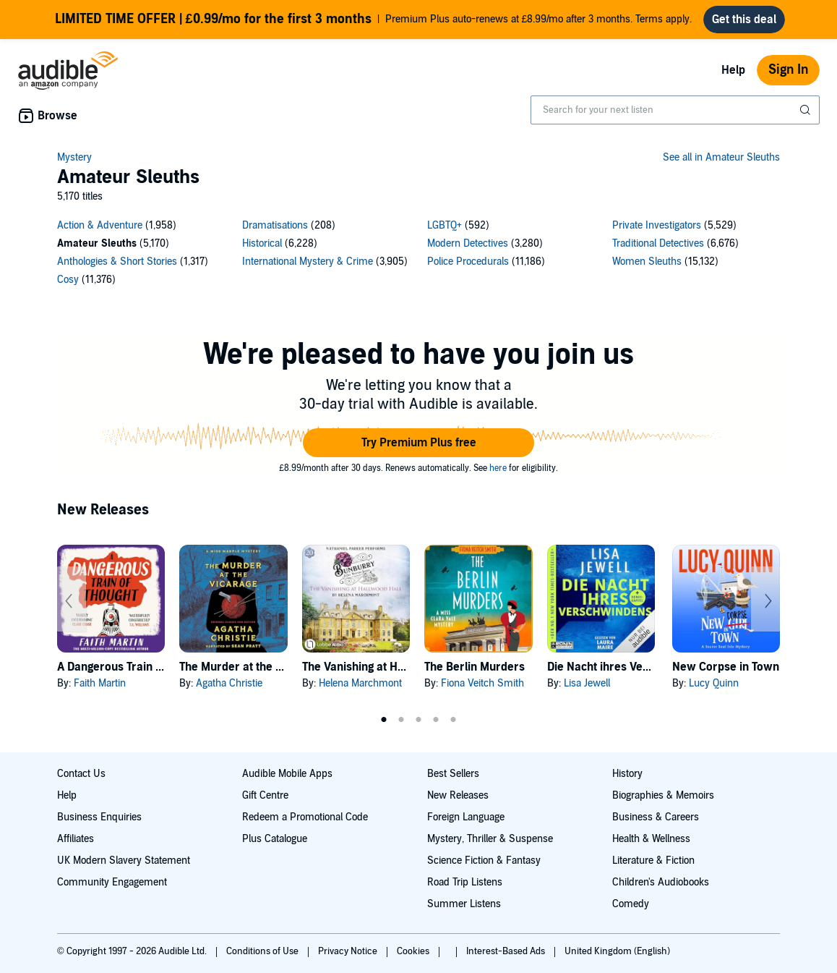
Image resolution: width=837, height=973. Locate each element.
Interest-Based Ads (506, 951)
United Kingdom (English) (617, 951)
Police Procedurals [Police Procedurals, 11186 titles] (468, 261)
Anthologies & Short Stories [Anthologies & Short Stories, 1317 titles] (117, 261)
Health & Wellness (651, 839)
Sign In (788, 69)
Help (733, 70)
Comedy (630, 904)
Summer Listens (464, 904)
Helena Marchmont (360, 683)
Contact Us (81, 774)
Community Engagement (112, 882)
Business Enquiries (99, 817)
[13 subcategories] (418, 254)
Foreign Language (466, 817)
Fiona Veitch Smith (482, 683)
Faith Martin (100, 683)
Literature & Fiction (653, 860)
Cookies (414, 951)
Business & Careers (655, 817)
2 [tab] (401, 720)
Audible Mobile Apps (287, 774)
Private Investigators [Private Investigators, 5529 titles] (656, 225)
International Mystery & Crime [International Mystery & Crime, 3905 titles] (307, 261)
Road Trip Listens (464, 882)
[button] (418, 442)
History (627, 774)
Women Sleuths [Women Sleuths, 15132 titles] (647, 261)
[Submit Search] (807, 109)
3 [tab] (418, 720)
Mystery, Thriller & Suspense (490, 839)
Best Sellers (453, 774)
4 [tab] (436, 720)
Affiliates (75, 839)
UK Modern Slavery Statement (123, 860)
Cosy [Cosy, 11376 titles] (68, 279)
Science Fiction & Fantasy (484, 860)
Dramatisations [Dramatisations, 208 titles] (275, 225)
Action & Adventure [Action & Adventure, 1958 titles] (99, 225)
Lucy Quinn (714, 683)
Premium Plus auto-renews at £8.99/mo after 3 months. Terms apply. (373, 19)
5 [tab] (453, 720)
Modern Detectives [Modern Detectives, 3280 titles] (467, 243)
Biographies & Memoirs (663, 795)
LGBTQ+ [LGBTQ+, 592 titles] (444, 225)
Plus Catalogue (274, 839)
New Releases (458, 795)
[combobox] (675, 109)
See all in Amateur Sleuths (721, 157)
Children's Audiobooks (660, 882)
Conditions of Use (263, 951)
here (498, 468)
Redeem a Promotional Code (305, 817)
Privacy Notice (348, 951)
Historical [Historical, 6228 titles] (262, 243)
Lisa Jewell (587, 683)
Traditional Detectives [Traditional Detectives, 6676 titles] (658, 243)
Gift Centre (265, 795)
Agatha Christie (229, 683)
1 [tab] (384, 720)
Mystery (74, 157)
